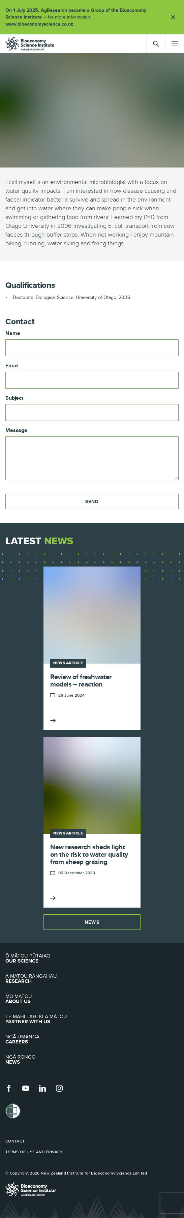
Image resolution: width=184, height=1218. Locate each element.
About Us (92, 999)
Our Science (92, 958)
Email (12, 365)
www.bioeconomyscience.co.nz (41, 24)
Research (92, 979)
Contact (15, 1141)
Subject (14, 398)
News (92, 922)
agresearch (30, 44)
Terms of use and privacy (34, 1152)
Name (12, 333)
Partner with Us (92, 1019)
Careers (92, 1039)
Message (16, 430)
